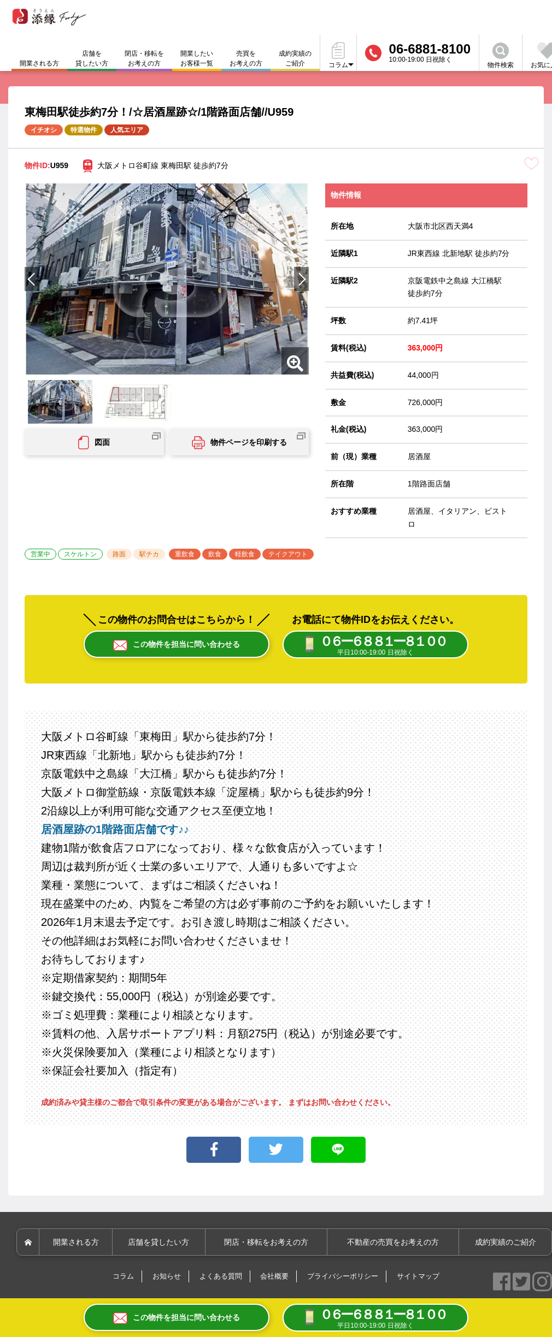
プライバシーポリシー (342, 1277)
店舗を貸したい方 (91, 58)
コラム (123, 1277)
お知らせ (166, 1277)
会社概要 (274, 1277)
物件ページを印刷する (239, 442)
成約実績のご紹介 (295, 58)
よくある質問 (220, 1277)
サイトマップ (418, 1277)
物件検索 (501, 56)
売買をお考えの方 (246, 58)
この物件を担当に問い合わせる (176, 645)
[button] (301, 279)
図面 (94, 442)
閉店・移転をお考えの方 (144, 58)
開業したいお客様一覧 (196, 58)
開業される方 (78, 1243)
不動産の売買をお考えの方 (393, 1243)
